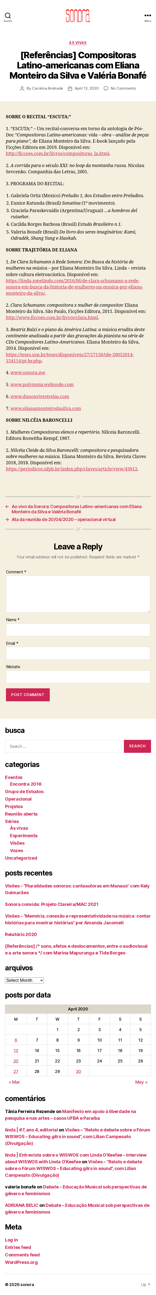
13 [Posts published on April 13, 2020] (16, 1050)
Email (12, 643)
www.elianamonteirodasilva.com (45, 409)
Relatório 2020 (21, 934)
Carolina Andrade (47, 88)
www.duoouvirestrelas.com (39, 397)
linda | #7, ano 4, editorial (31, 1129)
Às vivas (78, 43)
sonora (27, 1284)
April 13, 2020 (87, 88)
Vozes (16, 850)
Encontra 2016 (26, 784)
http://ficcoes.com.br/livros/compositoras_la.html (57, 154)
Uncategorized (21, 858)
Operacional (18, 799)
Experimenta (24, 835)
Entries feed (18, 1247)
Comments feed (22, 1254)
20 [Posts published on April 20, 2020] (15, 1061)
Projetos (14, 806)
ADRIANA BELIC (22, 1205)
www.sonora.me (27, 373)
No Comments (123, 88)
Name (13, 620)
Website (13, 667)
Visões (17, 843)
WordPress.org (21, 1262)
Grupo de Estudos (24, 791)
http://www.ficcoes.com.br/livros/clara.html (52, 318)
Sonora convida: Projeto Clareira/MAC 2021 (52, 904)
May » (141, 1082)
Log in (11, 1239)
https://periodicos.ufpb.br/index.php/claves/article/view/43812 (72, 469)
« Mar (14, 1082)
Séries (12, 821)
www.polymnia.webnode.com (42, 385)
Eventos (13, 777)
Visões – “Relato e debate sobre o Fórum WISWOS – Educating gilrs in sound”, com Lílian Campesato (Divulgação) (77, 1136)
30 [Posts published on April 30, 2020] (78, 1071)
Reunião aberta (21, 814)
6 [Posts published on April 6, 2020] (16, 1040)
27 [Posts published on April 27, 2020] (15, 1071)
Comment (16, 572)
